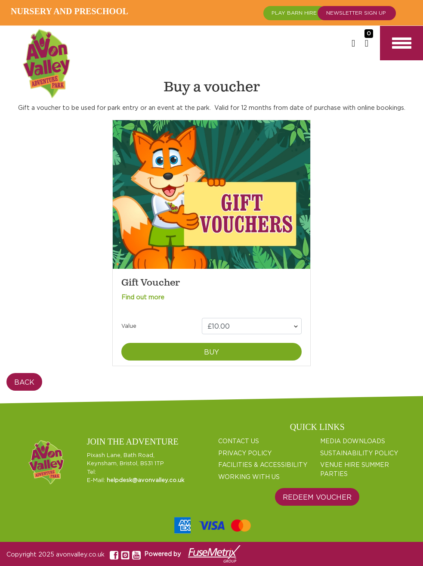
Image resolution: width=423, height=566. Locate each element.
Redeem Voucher (317, 497)
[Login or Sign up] (353, 43)
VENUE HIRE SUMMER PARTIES (354, 469)
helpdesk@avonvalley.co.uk (145, 480)
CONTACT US (238, 441)
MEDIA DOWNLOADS (352, 441)
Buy (211, 352)
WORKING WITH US (249, 476)
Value (128, 326)
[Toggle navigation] (401, 43)
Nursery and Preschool (71, 11)
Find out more (142, 297)
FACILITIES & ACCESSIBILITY (262, 464)
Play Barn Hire (295, 14)
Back (24, 382)
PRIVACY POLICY (245, 453)
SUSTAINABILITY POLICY (359, 453)
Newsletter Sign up (357, 14)
